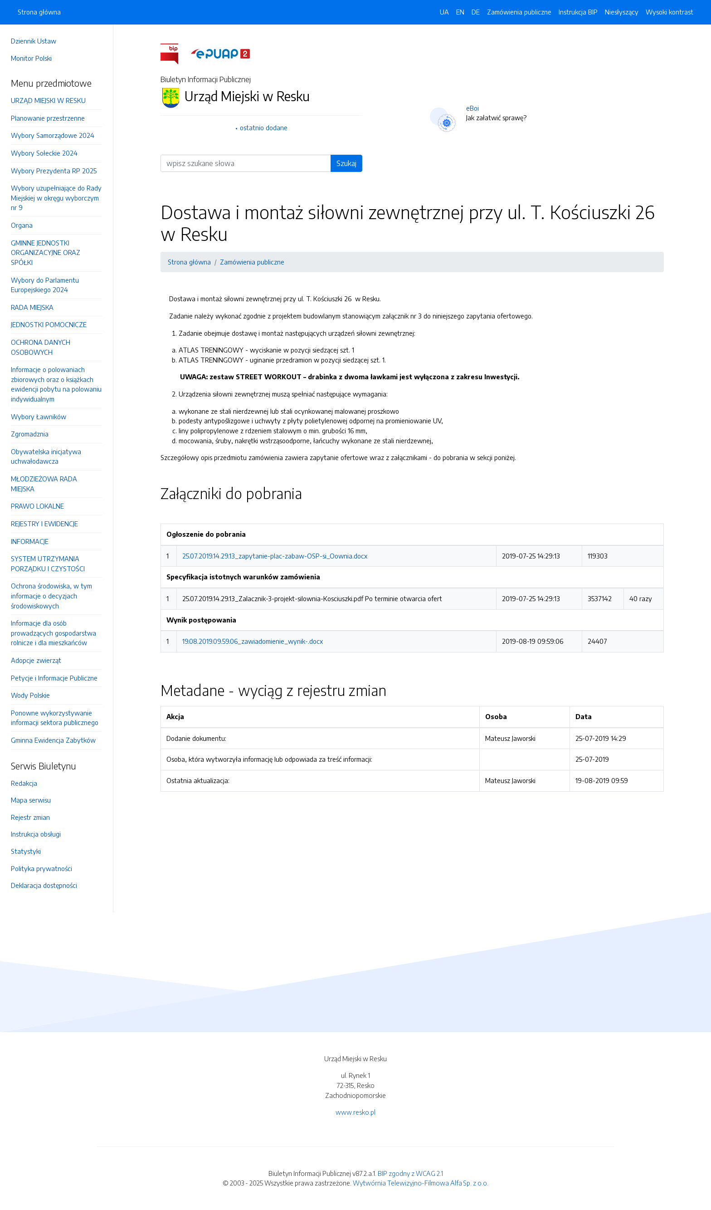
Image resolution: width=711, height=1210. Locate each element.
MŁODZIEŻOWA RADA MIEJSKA (44, 484)
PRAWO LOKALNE (37, 506)
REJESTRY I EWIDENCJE (44, 523)
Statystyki (26, 851)
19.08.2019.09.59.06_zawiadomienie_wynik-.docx (252, 641)
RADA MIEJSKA (32, 307)
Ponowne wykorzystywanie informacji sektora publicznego (54, 718)
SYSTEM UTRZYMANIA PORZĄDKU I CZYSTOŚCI (48, 563)
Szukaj (346, 163)
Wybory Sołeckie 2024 (44, 153)
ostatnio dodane (263, 127)
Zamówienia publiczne (519, 12)
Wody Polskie (30, 695)
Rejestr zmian (30, 817)
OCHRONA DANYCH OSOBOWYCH (40, 347)
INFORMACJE (30, 541)
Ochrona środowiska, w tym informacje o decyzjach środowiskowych (51, 595)
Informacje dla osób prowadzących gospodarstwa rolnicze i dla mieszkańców (53, 633)
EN (460, 12)
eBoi (472, 108)
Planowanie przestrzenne (48, 118)
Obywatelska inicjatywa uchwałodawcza (46, 456)
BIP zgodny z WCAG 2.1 (410, 1173)
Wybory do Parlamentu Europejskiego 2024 (45, 285)
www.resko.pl (355, 1112)
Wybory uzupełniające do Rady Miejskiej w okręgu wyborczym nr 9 (56, 197)
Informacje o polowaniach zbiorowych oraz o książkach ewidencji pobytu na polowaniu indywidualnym (56, 384)
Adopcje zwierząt (36, 660)
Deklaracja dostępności (44, 885)
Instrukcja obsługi (36, 834)
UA (444, 12)
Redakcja (24, 783)
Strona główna (39, 12)
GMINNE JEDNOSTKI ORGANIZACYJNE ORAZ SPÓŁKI (45, 252)
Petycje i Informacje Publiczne (54, 678)
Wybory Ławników (38, 416)
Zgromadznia (30, 434)
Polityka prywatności (41, 868)
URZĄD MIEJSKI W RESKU (48, 100)
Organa (22, 225)
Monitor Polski (31, 58)
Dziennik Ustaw (33, 41)
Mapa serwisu (31, 800)
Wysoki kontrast (669, 12)
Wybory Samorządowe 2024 (52, 135)
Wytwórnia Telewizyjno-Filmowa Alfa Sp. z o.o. (420, 1183)
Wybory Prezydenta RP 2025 (54, 171)
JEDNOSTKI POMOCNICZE (49, 324)
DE (476, 12)
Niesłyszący (621, 12)
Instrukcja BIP (578, 12)
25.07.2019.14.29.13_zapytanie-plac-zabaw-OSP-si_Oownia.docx (274, 556)
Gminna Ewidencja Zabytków (53, 740)
